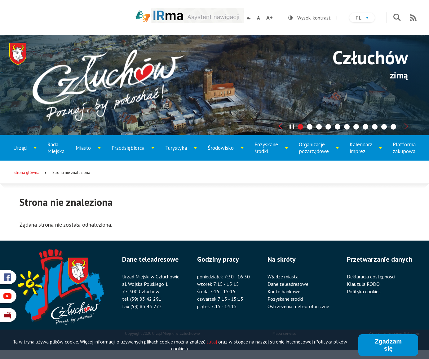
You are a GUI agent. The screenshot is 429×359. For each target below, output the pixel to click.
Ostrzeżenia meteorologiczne (298, 306)
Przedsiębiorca (130, 152)
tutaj (211, 342)
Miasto (90, 152)
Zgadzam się (388, 345)
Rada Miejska (55, 148)
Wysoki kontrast (309, 18)
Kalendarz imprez (366, 151)
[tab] (300, 127)
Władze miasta (283, 276)
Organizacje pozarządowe (317, 151)
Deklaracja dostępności (371, 276)
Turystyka (181, 152)
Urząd (27, 152)
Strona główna (26, 172)
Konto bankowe (284, 291)
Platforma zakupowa (404, 148)
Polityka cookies (364, 291)
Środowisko (224, 152)
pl (365, 18)
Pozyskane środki (270, 151)
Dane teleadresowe (288, 284)
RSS (413, 17)
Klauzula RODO (363, 284)
